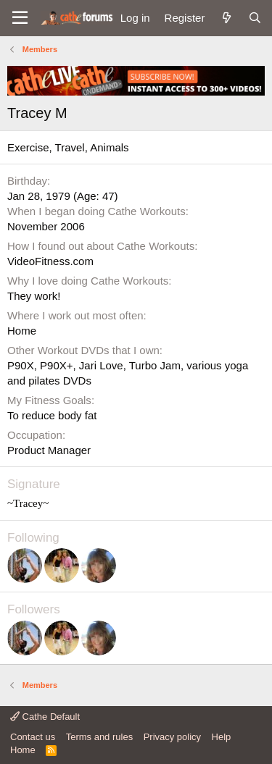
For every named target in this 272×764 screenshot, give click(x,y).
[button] (20, 18)
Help (221, 736)
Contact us (32, 736)
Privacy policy (172, 736)
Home (23, 749)
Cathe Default (45, 716)
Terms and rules (99, 736)
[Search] (255, 17)
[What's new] (226, 17)
